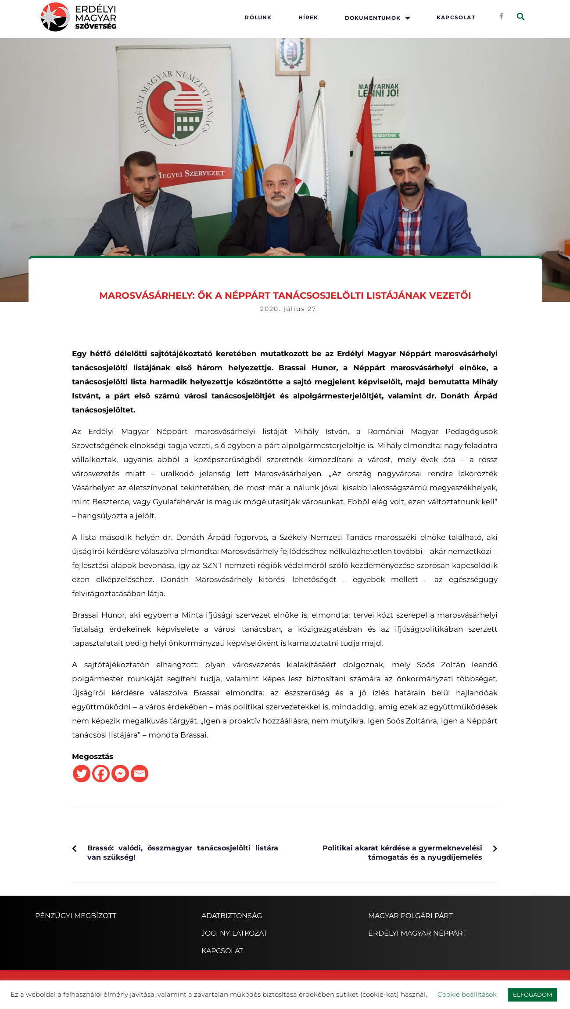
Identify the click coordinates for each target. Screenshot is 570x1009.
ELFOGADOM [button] (532, 994)
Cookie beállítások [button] (467, 994)
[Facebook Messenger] (120, 773)
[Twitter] (81, 773)
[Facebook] (101, 773)
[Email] (139, 773)
